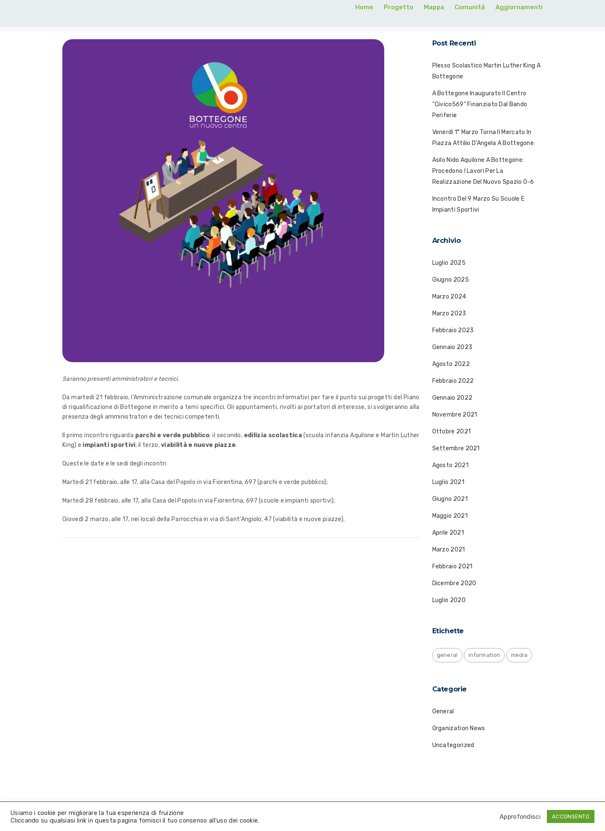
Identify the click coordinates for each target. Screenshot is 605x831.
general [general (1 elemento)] (447, 655)
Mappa (434, 7)
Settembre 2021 (456, 448)
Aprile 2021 (448, 532)
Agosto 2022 (451, 364)
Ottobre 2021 (451, 431)
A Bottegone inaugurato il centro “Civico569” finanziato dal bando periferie (479, 104)
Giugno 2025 (450, 279)
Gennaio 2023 (452, 347)
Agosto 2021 (450, 465)
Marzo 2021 (448, 549)
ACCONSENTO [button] (570, 816)
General (443, 711)
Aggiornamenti (519, 7)
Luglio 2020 (449, 600)
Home (364, 7)
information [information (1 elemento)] (484, 655)
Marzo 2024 (449, 296)
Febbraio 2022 (453, 381)
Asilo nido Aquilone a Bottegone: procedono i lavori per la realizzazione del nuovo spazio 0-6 (483, 171)
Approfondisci (520, 816)
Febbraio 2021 (452, 566)
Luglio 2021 (448, 482)
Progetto (398, 7)
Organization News (458, 728)
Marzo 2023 (449, 313)
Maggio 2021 (450, 515)
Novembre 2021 (454, 414)
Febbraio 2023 (453, 330)
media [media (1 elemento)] (519, 655)
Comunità (470, 7)
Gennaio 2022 (452, 397)
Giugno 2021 (450, 499)
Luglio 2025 (449, 262)
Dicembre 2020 (454, 583)
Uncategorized (453, 745)
